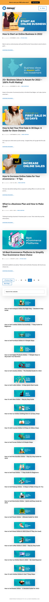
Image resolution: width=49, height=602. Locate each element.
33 (35, 280)
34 (39, 280)
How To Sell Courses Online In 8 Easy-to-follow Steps (22, 428)
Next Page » (7, 284)
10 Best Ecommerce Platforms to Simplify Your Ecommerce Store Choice (23, 253)
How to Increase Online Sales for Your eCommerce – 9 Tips (21, 177)
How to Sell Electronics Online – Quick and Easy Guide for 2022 (23, 502)
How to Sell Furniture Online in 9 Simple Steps (19, 340)
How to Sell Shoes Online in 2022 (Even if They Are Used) (23, 531)
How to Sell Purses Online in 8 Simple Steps (19, 442)
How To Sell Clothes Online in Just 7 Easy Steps (20, 574)
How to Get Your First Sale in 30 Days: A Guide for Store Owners (22, 129)
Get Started (35, 2)
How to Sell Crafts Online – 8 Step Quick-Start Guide (21, 385)
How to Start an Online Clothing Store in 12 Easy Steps (22, 414)
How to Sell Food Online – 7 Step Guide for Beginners (22, 472)
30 (22, 280)
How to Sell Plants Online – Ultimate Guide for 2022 (21, 517)
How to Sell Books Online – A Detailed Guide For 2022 (22, 588)
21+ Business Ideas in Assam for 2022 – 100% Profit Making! (22, 81)
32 (30, 280)
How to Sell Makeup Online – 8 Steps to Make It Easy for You (24, 487)
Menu (43, 8)
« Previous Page (8, 280)
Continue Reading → (8, 50)
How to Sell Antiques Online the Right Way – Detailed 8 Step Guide (24, 309)
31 (26, 280)
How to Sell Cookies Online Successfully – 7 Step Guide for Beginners (23, 325)
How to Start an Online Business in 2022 (22, 34)
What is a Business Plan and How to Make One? (23, 205)
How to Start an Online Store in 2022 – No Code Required (23, 560)
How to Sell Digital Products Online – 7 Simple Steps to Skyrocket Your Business (22, 355)
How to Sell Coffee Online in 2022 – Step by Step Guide (22, 546)
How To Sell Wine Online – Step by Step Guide (19, 399)
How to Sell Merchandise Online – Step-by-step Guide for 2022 (23, 457)
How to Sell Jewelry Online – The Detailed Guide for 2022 (23, 371)
